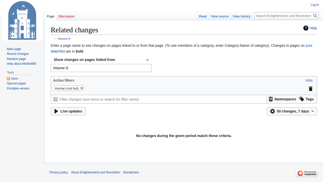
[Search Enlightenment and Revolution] (286, 15)
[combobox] (101, 60)
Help (313, 28)
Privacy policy (58, 172)
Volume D (64, 38)
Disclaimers (131, 172)
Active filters (63, 80)
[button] (309, 80)
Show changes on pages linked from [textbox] (84, 60)
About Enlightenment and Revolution (95, 172)
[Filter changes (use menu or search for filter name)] (159, 99)
